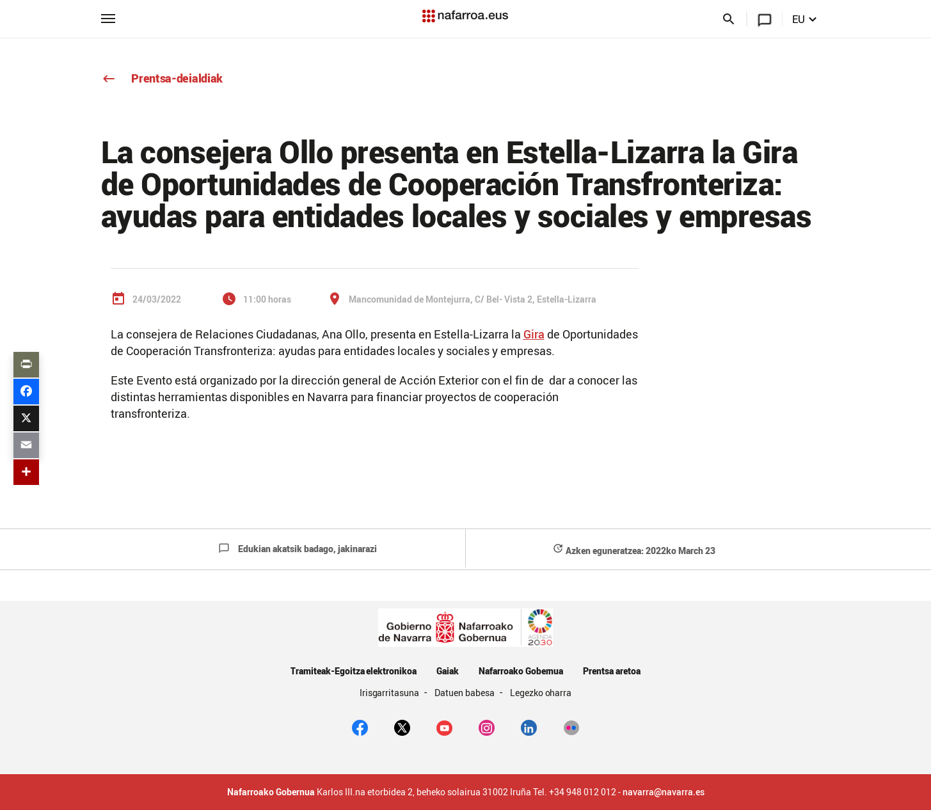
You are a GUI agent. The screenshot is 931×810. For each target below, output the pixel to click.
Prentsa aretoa (612, 671)
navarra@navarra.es (663, 792)
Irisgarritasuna (391, 693)
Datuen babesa (465, 693)
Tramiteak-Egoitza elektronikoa (353, 671)
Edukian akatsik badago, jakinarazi (297, 549)
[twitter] (402, 727)
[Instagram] (487, 727)
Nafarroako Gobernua (521, 671)
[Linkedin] (529, 727)
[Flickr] (571, 727)
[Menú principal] (108, 17)
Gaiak (447, 671)
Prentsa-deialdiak (162, 78)
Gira (534, 334)
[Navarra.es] (465, 16)
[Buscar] (728, 21)
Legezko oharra (541, 693)
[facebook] (360, 727)
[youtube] (444, 727)
